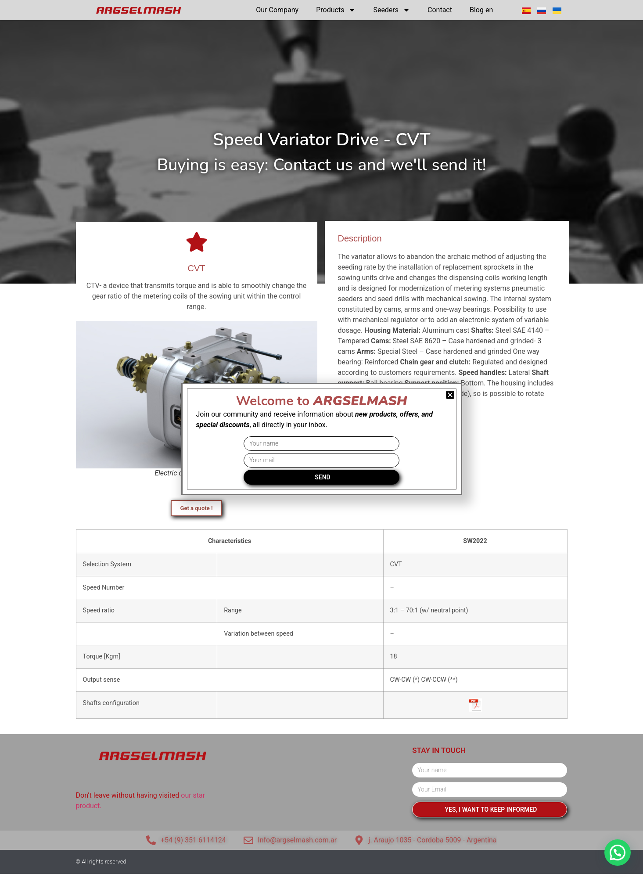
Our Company (277, 10)
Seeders (391, 10)
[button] (617, 852)
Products (336, 10)
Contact (439, 10)
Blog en (481, 10)
